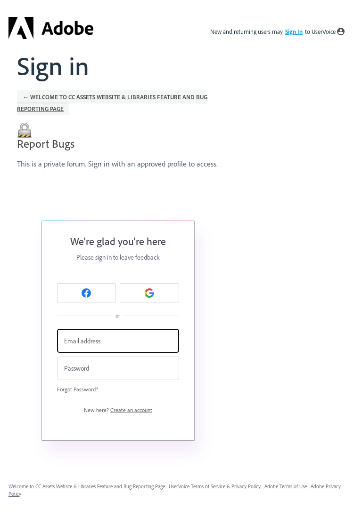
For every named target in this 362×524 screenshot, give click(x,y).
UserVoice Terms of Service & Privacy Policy (215, 486)
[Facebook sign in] (86, 292)
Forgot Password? (77, 389)
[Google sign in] (149, 292)
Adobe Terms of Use (285, 486)
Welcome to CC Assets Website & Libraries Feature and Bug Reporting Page (86, 486)
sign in (294, 31)
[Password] (118, 369)
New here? (118, 409)
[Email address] (118, 341)
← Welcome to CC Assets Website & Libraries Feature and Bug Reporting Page (112, 102)
